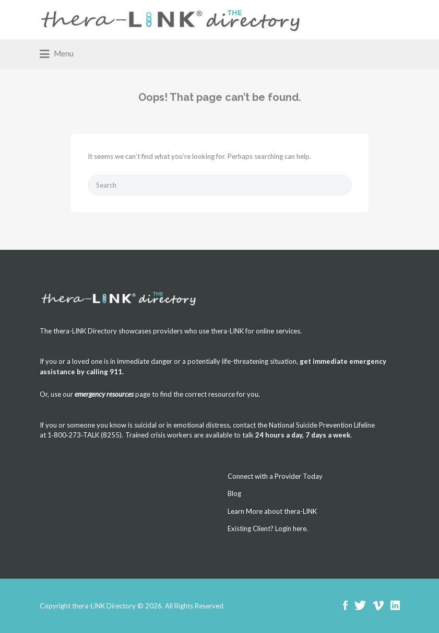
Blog (234, 493)
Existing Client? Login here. (268, 528)
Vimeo (378, 605)
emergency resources (104, 394)
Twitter (360, 605)
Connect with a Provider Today (275, 476)
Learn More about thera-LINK (272, 511)
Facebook (345, 605)
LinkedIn (395, 605)
